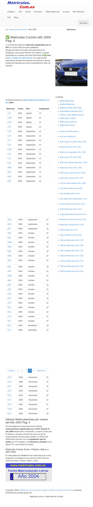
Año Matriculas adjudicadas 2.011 (73, 199)
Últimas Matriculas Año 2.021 (71, 251)
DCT (9, 400)
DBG (10, 220)
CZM (10, 118)
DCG (10, 312)
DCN (10, 382)
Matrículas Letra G (68, 122)
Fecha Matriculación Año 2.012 (72, 204)
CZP (9, 127)
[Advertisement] (29, 83)
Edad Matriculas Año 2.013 (71, 209)
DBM (10, 242)
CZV (9, 145)
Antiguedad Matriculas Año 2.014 (73, 214)
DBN (9, 247)
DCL (9, 330)
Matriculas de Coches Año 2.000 (73, 142)
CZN (9, 122)
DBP (9, 251)
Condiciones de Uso (64, 490)
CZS (9, 136)
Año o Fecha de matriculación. (20, 58)
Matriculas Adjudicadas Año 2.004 (73, 162)
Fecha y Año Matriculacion (72, 115)
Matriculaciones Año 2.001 (70, 147)
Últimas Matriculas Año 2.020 (71, 245)
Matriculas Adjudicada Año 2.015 (73, 219)
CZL (9, 113)
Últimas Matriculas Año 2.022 (71, 256)
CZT (9, 140)
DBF (9, 181)
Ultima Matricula (67, 104)
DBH (9, 224)
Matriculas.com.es (27, 490)
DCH (10, 316)
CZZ (9, 163)
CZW (10, 149)
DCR (10, 391)
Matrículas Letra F (68, 118)
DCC (10, 298)
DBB (9, 168)
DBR (9, 256)
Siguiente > (41, 371)
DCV (9, 404)
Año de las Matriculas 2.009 (71, 188)
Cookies (51, 490)
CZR (9, 131)
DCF (9, 307)
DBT (9, 267)
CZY (9, 158)
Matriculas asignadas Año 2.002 (73, 152)
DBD (9, 177)
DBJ (9, 229)
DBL (9, 238)
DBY (9, 285)
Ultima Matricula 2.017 (69, 230)
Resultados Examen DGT (71, 111)
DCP (9, 386)
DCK (9, 325)
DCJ (9, 321)
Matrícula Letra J (67, 125)
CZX (9, 154)
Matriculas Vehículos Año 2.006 (72, 173)
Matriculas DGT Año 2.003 (70, 157)
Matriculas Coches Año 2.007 (72, 178)
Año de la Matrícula (68, 136)
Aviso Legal (42, 490)
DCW (10, 409)
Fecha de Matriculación (69, 131)
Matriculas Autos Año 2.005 (71, 168)
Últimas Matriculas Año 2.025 (71, 271)
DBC (9, 172)
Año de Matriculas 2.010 (70, 194)
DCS (9, 395)
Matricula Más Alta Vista (71, 108)
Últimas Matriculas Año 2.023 (71, 261)
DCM (10, 377)
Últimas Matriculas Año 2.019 (71, 240)
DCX (9, 413)
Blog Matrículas (67, 101)
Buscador (83, 23)
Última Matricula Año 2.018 (71, 235)
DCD (10, 303)
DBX (9, 280)
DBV (9, 271)
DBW (10, 276)
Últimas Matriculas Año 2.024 (71, 266)
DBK (9, 233)
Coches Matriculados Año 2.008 (73, 183)
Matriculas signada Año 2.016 (72, 225)
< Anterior (11, 371)
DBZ (9, 289)
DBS (9, 260)
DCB (9, 294)
